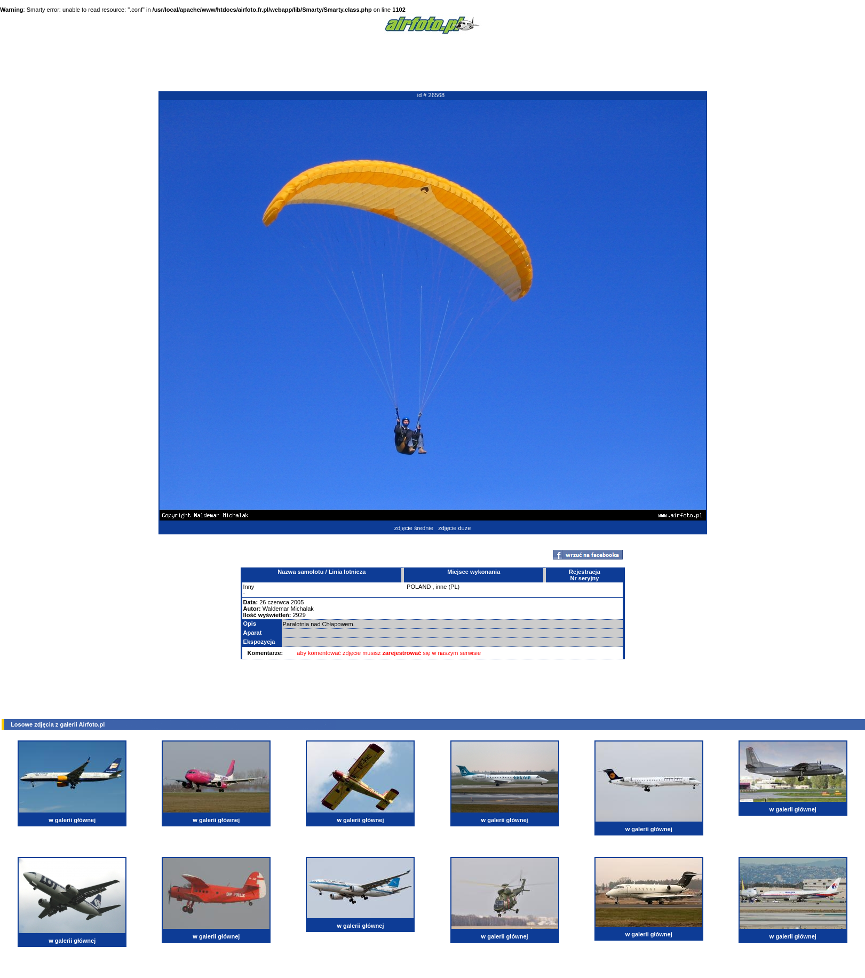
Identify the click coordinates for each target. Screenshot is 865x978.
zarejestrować (402, 653)
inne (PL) (448, 586)
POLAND (419, 586)
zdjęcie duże (454, 528)
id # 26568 (431, 95)
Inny (249, 586)
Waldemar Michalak (288, 608)
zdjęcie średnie (413, 528)
